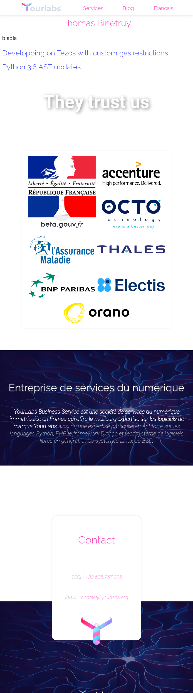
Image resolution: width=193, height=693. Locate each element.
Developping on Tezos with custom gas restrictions (85, 52)
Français (163, 8)
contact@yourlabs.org (104, 597)
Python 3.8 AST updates (41, 66)
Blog (128, 8)
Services (93, 8)
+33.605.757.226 (103, 577)
